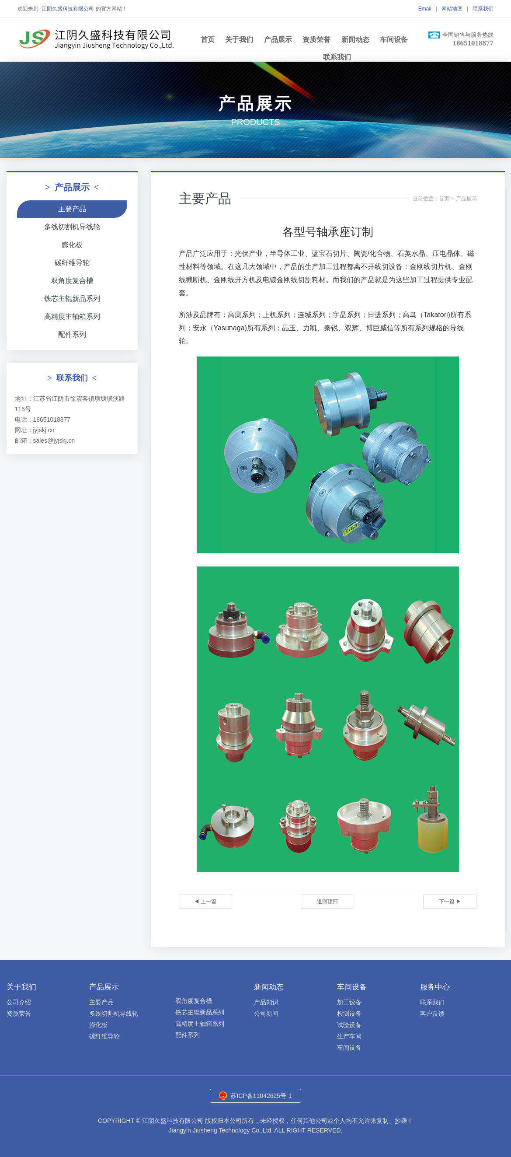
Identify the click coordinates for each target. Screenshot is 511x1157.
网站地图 (451, 9)
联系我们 (483, 9)
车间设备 (394, 39)
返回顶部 (327, 901)
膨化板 (72, 244)
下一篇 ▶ (450, 901)
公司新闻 (266, 1013)
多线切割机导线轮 (72, 227)
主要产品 (72, 209)
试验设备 (349, 1024)
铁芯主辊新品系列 (72, 298)
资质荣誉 (316, 39)
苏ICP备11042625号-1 (261, 1095)
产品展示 (278, 39)
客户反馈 (432, 1013)
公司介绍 (19, 1002)
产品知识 (266, 1002)
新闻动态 (355, 39)
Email (424, 9)
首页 (208, 39)
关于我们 (239, 39)
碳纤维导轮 (72, 262)
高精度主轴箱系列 (72, 316)
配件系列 (72, 334)
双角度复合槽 (72, 280)
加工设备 (349, 1002)
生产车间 (349, 1036)
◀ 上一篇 (205, 901)
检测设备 (349, 1013)
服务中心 (435, 987)
